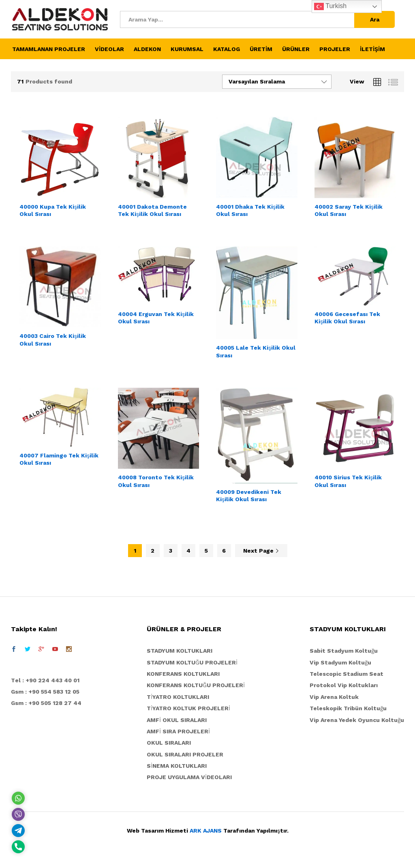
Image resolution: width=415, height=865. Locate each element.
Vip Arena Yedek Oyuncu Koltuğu (357, 720)
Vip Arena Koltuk (334, 697)
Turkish (330, 6)
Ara (374, 19)
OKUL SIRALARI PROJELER (185, 754)
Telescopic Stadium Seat (346, 674)
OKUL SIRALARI (169, 742)
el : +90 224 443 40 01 (47, 680)
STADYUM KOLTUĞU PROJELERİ (192, 662)
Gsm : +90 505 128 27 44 (46, 703)
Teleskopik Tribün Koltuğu (348, 708)
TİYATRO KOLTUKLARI (178, 697)
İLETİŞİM (372, 49)
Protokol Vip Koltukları (344, 685)
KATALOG (226, 49)
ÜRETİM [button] (261, 49)
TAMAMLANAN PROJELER (48, 49)
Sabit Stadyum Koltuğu (344, 650)
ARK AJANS (206, 830)
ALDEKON (147, 49)
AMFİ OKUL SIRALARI (177, 720)
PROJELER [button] (334, 49)
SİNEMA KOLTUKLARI (177, 765)
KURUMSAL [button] (187, 49)
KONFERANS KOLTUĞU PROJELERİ (196, 685)
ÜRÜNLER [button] (296, 49)
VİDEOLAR (109, 49)
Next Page (261, 550)
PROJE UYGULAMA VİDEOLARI (189, 777)
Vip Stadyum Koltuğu (340, 662)
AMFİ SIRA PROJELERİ (178, 731)
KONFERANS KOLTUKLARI (183, 674)
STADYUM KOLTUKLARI (179, 650)
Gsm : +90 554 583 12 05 (45, 691)
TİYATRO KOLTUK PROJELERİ (188, 708)
